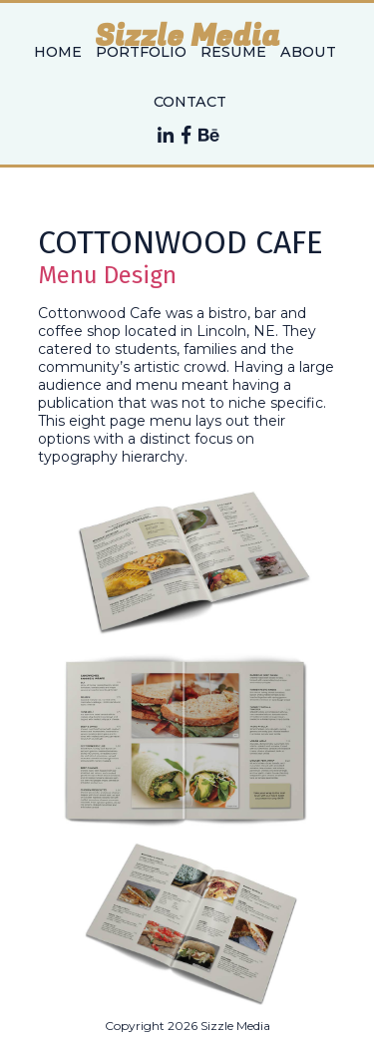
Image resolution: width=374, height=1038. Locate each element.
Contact (190, 102)
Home (58, 52)
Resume (233, 52)
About (308, 52)
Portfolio (141, 52)
